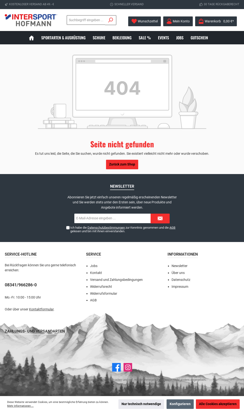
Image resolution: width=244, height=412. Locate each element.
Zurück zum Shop (122, 164)
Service (93, 254)
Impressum (180, 287)
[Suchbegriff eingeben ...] (86, 20)
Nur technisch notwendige (141, 404)
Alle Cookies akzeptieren (218, 404)
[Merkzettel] (144, 21)
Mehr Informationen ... (20, 405)
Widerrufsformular (103, 294)
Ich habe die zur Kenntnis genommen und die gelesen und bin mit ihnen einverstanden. (122, 229)
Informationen (183, 254)
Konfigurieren (180, 404)
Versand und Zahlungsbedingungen (116, 280)
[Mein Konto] (178, 21)
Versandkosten (112, 379)
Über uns (178, 273)
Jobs (93, 266)
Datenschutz (181, 280)
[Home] (35, 37)
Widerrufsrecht (101, 287)
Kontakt (96, 273)
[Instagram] (127, 367)
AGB (172, 227)
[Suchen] (110, 20)
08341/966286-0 (21, 284)
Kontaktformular (41, 309)
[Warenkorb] (216, 21)
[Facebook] (116, 367)
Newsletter (180, 266)
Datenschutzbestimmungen (106, 227)
